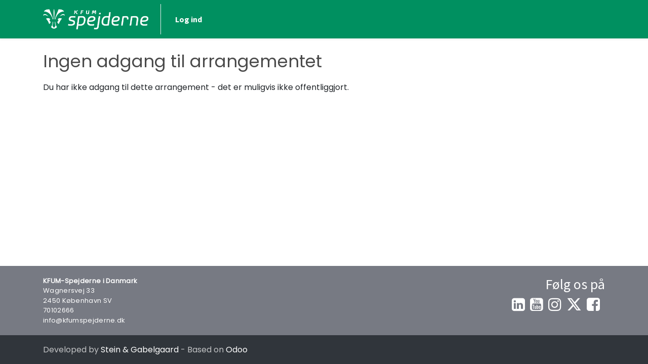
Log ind (188, 19)
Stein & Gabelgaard (140, 349)
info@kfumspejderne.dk (84, 320)
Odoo (237, 349)
